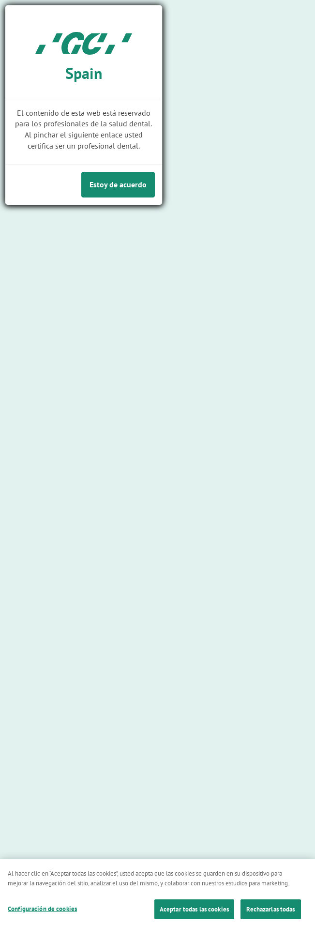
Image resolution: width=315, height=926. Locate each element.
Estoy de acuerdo (118, 184)
